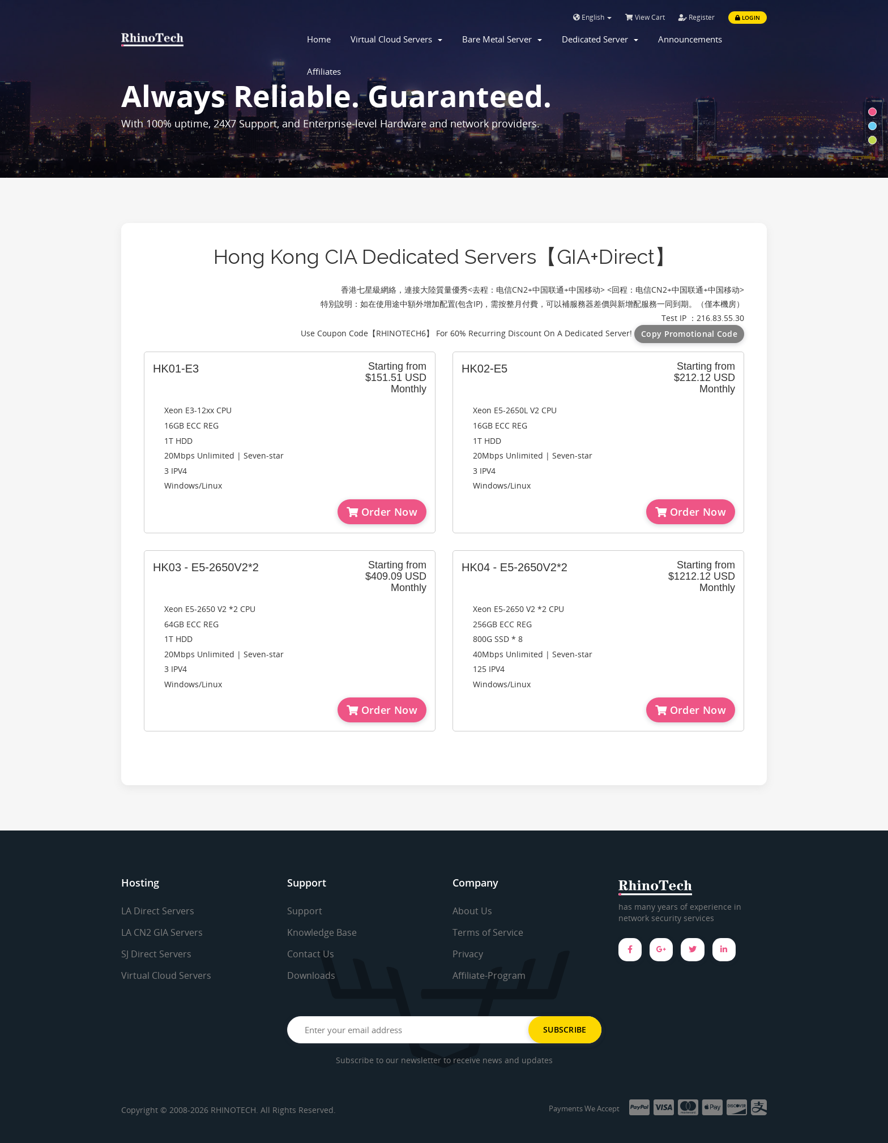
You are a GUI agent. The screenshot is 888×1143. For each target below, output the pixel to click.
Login (747, 18)
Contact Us (310, 954)
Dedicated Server (600, 39)
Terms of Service (487, 932)
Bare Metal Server (502, 39)
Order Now (382, 512)
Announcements (690, 39)
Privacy (467, 954)
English (592, 17)
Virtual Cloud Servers (396, 39)
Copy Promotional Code (689, 333)
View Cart (645, 17)
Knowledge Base (322, 932)
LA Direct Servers (157, 911)
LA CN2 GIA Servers (162, 932)
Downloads (311, 975)
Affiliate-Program (489, 975)
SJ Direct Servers (156, 954)
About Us (472, 911)
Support (304, 911)
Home (319, 39)
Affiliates (324, 71)
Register (696, 17)
